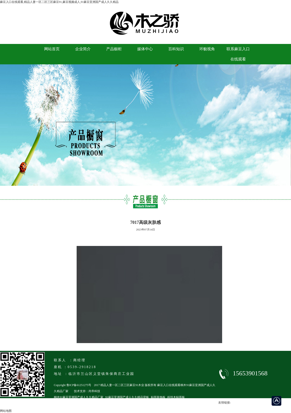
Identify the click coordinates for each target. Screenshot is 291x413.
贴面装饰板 (158, 397)
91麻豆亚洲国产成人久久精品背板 (127, 397)
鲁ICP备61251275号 (78, 385)
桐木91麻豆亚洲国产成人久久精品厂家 (78, 397)
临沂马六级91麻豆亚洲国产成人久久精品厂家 (83, 403)
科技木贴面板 (176, 397)
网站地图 (6, 411)
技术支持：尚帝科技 (87, 391)
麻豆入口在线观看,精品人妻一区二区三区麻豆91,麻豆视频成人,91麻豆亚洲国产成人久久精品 (59, 2)
